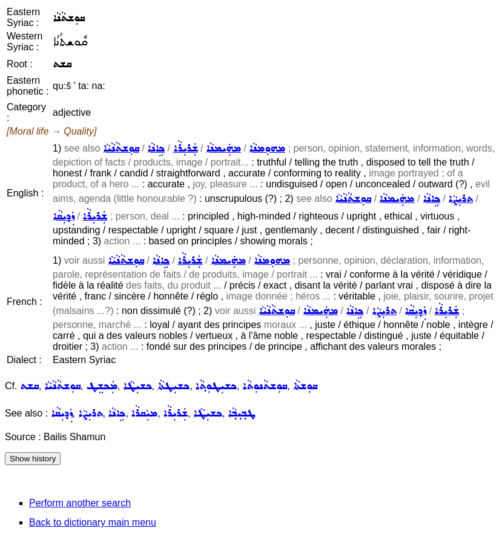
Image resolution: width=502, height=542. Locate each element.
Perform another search (80, 503)
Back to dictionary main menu (92, 522)
